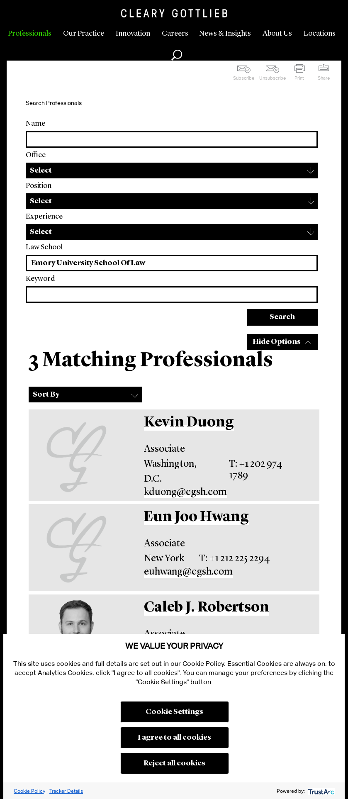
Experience (44, 216)
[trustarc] (320, 791)
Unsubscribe (272, 78)
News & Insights (225, 33)
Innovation (133, 33)
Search (282, 317)
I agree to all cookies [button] (174, 737)
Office (36, 155)
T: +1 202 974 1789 (255, 470)
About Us (277, 33)
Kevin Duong (189, 422)
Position (38, 186)
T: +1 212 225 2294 (234, 559)
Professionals (29, 33)
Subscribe (243, 78)
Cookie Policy (29, 791)
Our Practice (83, 33)
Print (299, 78)
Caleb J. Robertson (206, 607)
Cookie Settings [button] (174, 712)
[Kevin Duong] (76, 455)
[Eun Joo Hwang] (76, 547)
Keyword (40, 279)
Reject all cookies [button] (174, 763)
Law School (44, 247)
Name (35, 123)
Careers (175, 33)
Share (324, 78)
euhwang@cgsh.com (188, 572)
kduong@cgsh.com (185, 492)
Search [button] (176, 55)
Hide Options (277, 342)
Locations (320, 33)
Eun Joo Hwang (196, 517)
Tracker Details (66, 791)
